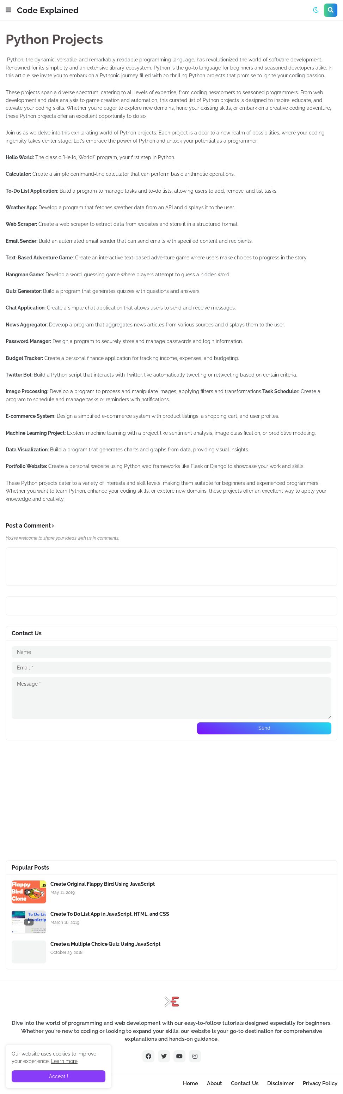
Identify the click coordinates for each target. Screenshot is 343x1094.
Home (190, 1083)
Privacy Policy (320, 1083)
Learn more (64, 1061)
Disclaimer (280, 1083)
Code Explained (48, 10)
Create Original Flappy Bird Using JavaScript (102, 884)
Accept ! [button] (58, 1076)
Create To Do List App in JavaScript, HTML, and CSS (109, 914)
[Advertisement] (171, 800)
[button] (8, 10)
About (214, 1083)
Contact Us (244, 1083)
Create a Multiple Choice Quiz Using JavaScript (105, 944)
